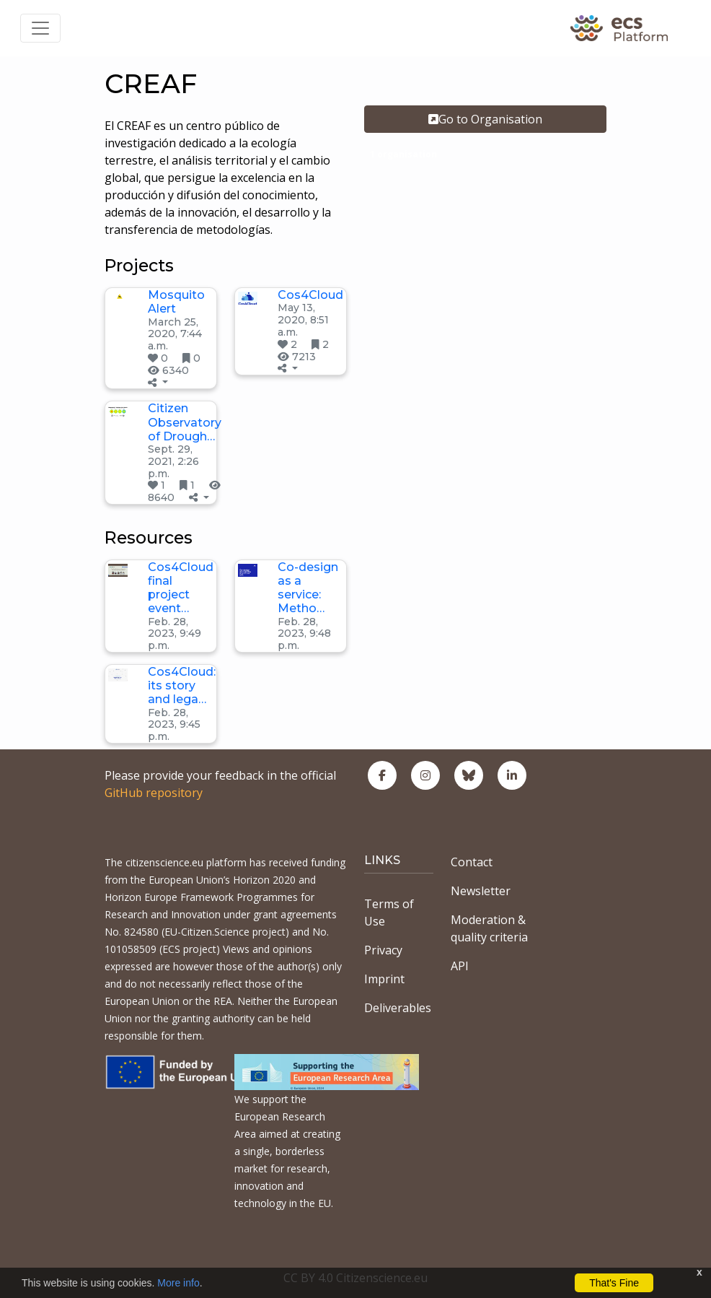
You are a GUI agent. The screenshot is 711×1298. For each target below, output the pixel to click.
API (460, 966)
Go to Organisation (485, 119)
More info (178, 1283)
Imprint (384, 979)
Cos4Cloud (310, 295)
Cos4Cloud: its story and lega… (182, 685)
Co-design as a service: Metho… (308, 588)
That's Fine (614, 1283)
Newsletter (481, 891)
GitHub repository (154, 793)
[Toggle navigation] (40, 28)
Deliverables (397, 1008)
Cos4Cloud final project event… (180, 588)
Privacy (383, 950)
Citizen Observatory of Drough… (184, 422)
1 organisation (403, 154)
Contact (472, 862)
